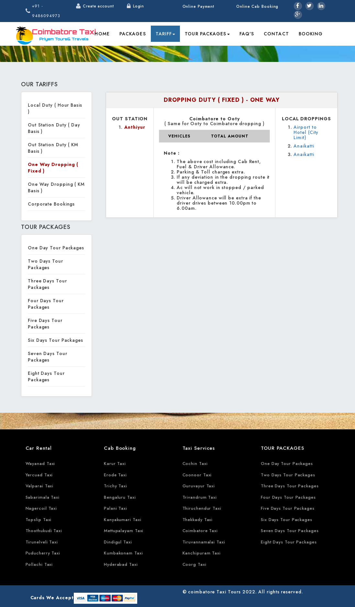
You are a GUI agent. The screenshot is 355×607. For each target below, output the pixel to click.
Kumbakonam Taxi (123, 553)
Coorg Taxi (194, 564)
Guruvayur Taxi (199, 486)
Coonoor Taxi (197, 475)
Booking (311, 33)
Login (138, 6)
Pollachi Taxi (39, 564)
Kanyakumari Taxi (122, 520)
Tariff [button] (165, 33)
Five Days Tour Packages (45, 323)
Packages (132, 33)
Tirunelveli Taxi (42, 542)
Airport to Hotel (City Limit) (306, 132)
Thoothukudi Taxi (44, 531)
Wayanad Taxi (40, 463)
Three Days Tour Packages (47, 284)
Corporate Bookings (51, 204)
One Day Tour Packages (56, 247)
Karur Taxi (115, 463)
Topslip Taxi (39, 520)
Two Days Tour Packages (45, 264)
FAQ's (246, 33)
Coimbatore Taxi (200, 531)
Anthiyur (134, 127)
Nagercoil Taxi (41, 508)
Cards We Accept (52, 597)
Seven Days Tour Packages (47, 356)
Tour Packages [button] (207, 33)
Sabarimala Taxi (43, 497)
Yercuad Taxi (39, 475)
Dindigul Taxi (118, 542)
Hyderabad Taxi (121, 564)
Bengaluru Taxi (120, 497)
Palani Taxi (115, 508)
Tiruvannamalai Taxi (204, 542)
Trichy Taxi (115, 486)
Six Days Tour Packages (55, 340)
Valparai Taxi (40, 486)
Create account (98, 6)
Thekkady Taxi (198, 520)
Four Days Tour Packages (46, 303)
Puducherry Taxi (43, 553)
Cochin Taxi (195, 463)
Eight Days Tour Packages (46, 376)
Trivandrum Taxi (200, 497)
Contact (276, 33)
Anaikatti (304, 146)
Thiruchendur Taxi (202, 508)
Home (101, 33)
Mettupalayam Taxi (123, 531)
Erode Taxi (115, 475)
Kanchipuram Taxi (202, 553)
